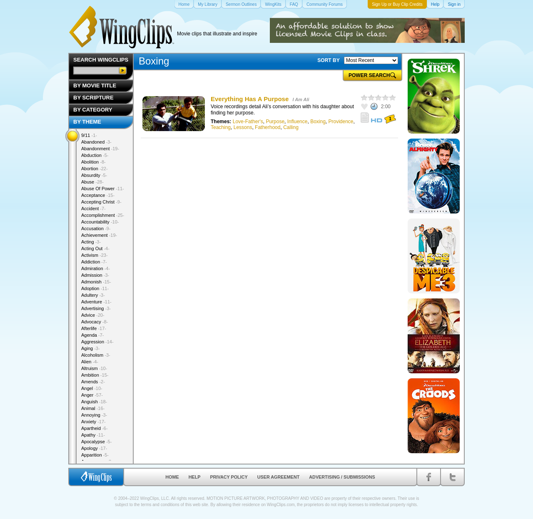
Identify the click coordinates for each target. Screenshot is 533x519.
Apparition (95, 454)
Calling (291, 127)
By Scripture (93, 97)
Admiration (95, 268)
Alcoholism (95, 355)
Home (172, 476)
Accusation (95, 228)
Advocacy (94, 321)
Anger (92, 394)
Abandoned (96, 141)
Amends (93, 381)
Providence (341, 121)
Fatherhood (267, 127)
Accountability (100, 221)
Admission (95, 275)
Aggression (97, 341)
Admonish (96, 281)
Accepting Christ (101, 201)
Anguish (94, 401)
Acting (91, 241)
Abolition (93, 161)
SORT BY (328, 60)
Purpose (275, 121)
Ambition (94, 374)
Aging (90, 348)
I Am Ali (300, 99)
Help (195, 476)
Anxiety (93, 421)
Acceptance (98, 195)
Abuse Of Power (102, 188)
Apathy (93, 434)
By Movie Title (94, 85)
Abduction (94, 155)
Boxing (318, 121)
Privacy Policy (229, 476)
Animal (93, 408)
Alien (89, 361)
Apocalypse (96, 441)
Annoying (94, 414)
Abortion (94, 168)
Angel (91, 388)
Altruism (94, 368)
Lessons (243, 127)
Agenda (92, 335)
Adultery (93, 295)
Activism (94, 255)
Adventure (96, 301)
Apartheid (94, 428)
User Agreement (278, 476)
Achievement (99, 235)
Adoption (95, 288)
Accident (93, 208)
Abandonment (100, 148)
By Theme (87, 122)
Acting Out (95, 248)
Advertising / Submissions (342, 476)
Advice (93, 315)
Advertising (96, 308)
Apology (94, 448)
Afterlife (93, 328)
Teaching (221, 127)
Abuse (92, 181)
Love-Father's (248, 121)
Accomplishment (102, 215)
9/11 (89, 135)
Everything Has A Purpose (250, 98)
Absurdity (94, 175)
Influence (297, 121)
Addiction (94, 261)
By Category (92, 110)
